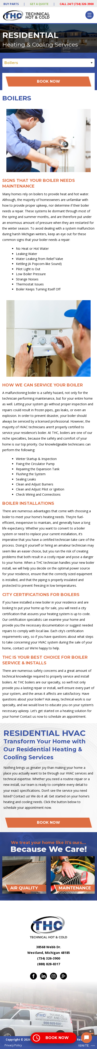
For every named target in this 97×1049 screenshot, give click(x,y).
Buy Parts (11, 4)
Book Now (48, 81)
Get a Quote (39, 4)
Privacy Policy (13, 1045)
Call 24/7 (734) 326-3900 (77, 4)
